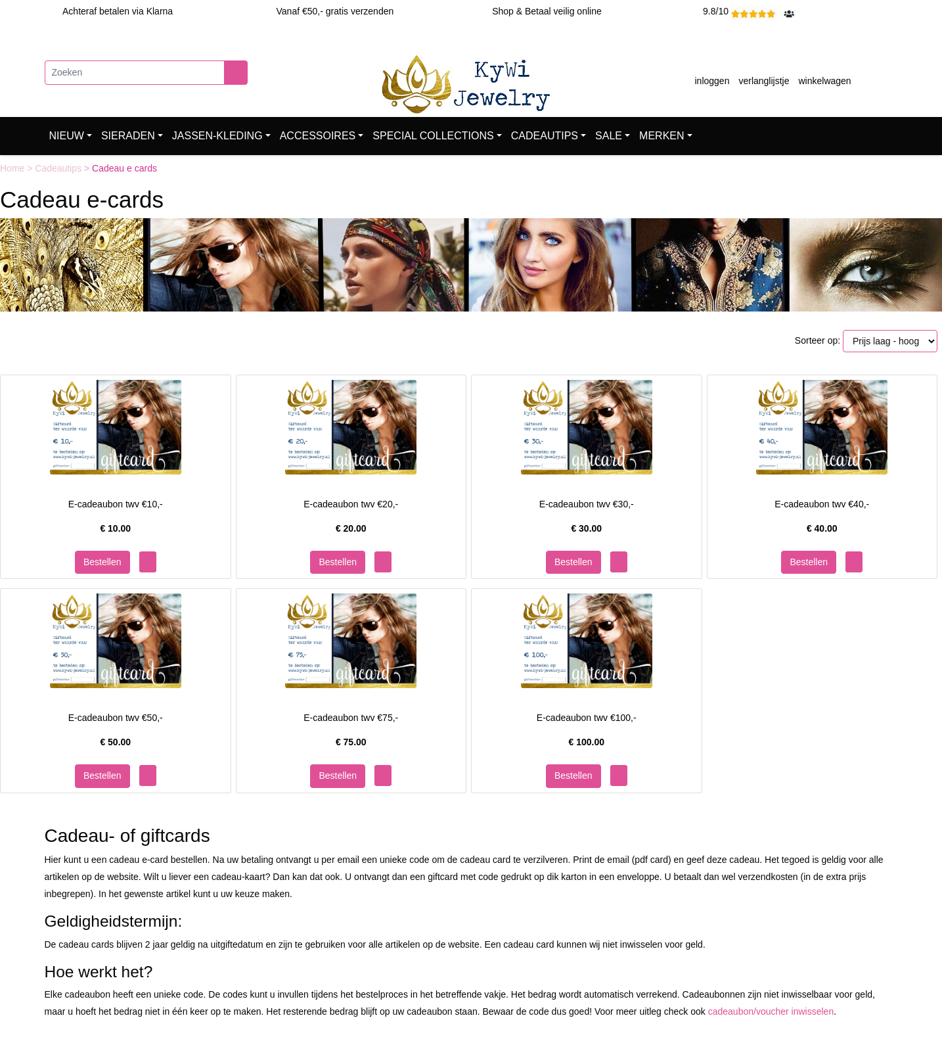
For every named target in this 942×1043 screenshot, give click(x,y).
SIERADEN (128, 135)
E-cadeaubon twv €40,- (821, 504)
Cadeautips (59, 168)
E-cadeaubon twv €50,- (115, 717)
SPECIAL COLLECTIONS (432, 135)
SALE (608, 135)
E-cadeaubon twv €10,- (115, 504)
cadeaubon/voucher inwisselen (771, 1011)
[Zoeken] (135, 72)
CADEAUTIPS (544, 135)
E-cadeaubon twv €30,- (586, 504)
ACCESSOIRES (318, 135)
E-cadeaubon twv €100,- (587, 717)
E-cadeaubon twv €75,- (350, 717)
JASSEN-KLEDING (217, 135)
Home (13, 168)
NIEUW (66, 135)
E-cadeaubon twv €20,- (350, 504)
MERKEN (661, 135)
